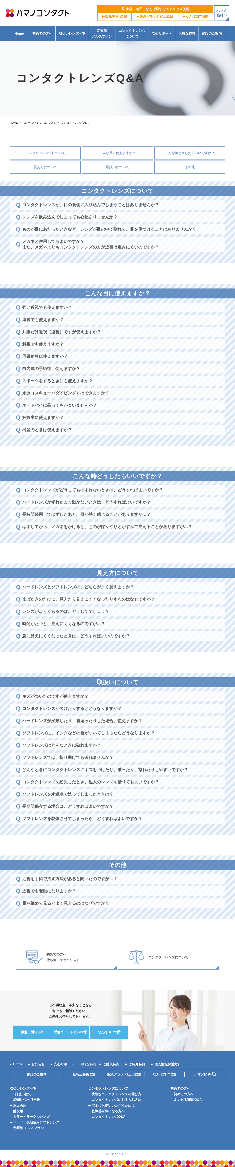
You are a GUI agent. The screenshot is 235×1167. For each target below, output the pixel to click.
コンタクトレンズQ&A (109, 1116)
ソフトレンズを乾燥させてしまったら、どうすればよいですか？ (82, 831)
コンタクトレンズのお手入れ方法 (116, 1099)
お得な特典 (187, 33)
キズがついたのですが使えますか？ (55, 708)
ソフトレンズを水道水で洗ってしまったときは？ (67, 806)
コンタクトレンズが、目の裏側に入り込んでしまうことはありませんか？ (90, 217)
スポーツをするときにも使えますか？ (57, 393)
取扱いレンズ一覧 (72, 33)
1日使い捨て (22, 1094)
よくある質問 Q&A (188, 1099)
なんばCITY (164, 1074)
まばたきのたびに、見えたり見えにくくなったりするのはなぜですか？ (88, 612)
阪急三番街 (116, 16)
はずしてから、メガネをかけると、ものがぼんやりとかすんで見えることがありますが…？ (107, 539)
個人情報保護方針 (167, 1064)
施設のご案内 (212, 33)
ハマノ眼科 (202, 1074)
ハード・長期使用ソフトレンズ (36, 1122)
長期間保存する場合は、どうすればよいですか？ (67, 819)
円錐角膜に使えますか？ (45, 368)
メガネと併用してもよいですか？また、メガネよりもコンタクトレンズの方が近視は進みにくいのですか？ (90, 257)
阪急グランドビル (156, 16)
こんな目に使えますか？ (117, 165)
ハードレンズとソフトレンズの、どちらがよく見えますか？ (78, 599)
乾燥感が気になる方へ (108, 1111)
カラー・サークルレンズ (31, 1116)
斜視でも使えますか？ (43, 356)
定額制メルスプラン (102, 33)
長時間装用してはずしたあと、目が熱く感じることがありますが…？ (86, 527)
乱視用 (18, 1111)
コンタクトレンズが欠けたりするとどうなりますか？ (72, 721)
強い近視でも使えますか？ (47, 320)
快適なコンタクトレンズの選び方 (116, 1094)
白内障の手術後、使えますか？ (51, 381)
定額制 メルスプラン (28, 1128)
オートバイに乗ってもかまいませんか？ (59, 417)
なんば (197, 16)
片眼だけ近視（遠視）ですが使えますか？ (61, 344)
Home (19, 33)
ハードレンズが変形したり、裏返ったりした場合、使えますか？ (82, 733)
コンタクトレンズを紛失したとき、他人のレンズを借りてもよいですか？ (90, 794)
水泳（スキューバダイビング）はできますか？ (65, 405)
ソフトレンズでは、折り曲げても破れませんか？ (67, 770)
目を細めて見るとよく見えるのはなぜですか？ (65, 916)
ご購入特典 (111, 1064)
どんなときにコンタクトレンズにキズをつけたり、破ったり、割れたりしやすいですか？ (105, 782)
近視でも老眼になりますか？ (49, 903)
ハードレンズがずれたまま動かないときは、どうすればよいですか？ (86, 514)
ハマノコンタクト (119, 1154)
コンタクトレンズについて (132, 33)
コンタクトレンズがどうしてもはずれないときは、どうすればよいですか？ (92, 502)
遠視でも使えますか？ (43, 332)
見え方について (45, 179)
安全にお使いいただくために (113, 1105)
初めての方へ (42, 33)
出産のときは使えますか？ (47, 442)
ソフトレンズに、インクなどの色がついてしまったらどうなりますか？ (88, 745)
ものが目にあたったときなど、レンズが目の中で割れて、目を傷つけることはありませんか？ (109, 242)
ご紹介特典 (137, 1064)
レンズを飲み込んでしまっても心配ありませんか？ (70, 229)
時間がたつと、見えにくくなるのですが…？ (63, 636)
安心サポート (162, 33)
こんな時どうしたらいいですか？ (189, 165)
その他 (190, 179)
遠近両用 (19, 1105)
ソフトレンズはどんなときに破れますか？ (61, 757)
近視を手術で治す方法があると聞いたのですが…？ (70, 891)
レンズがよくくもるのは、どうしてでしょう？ (65, 624)
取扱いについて (117, 179)
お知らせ (38, 1064)
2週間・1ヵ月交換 (26, 1099)
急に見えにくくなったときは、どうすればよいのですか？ (76, 648)
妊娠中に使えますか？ (43, 430)
